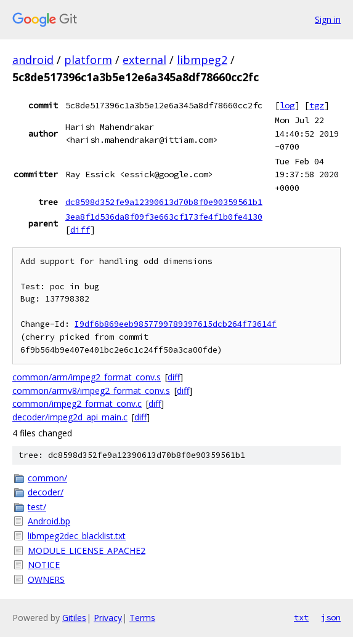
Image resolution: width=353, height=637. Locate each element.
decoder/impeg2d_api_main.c (70, 417)
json (331, 617)
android (33, 59)
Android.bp (49, 521)
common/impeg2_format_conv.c (77, 403)
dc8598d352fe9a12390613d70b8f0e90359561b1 (163, 201)
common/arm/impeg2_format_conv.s (86, 377)
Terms (142, 617)
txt (301, 617)
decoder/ (45, 492)
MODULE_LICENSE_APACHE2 (86, 550)
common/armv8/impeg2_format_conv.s (91, 390)
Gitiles (74, 617)
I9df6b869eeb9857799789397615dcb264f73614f (176, 324)
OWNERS (46, 579)
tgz (316, 105)
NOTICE (44, 565)
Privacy (108, 617)
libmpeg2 (202, 59)
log (287, 105)
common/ (47, 478)
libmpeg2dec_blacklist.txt (77, 536)
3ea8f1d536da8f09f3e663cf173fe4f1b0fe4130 (163, 216)
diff (80, 229)
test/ (37, 507)
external (144, 59)
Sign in (328, 19)
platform (88, 59)
